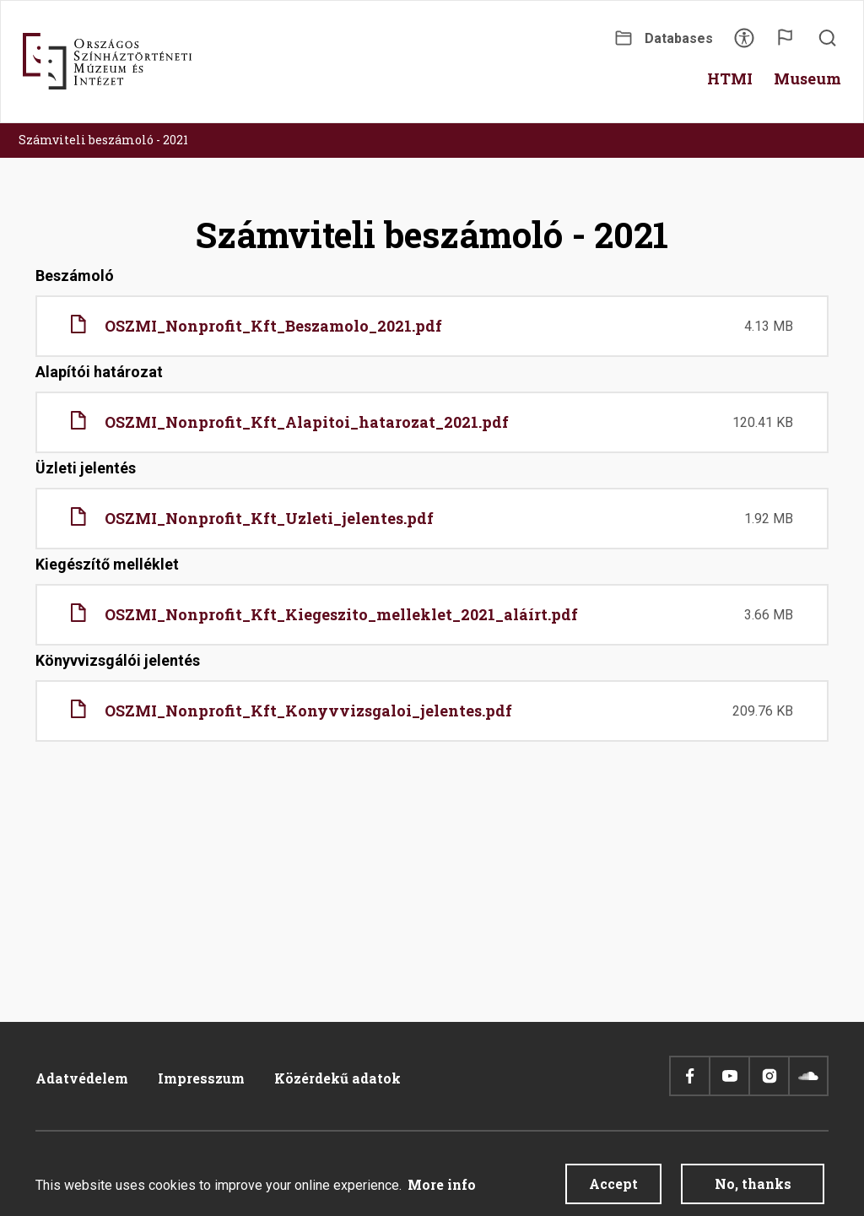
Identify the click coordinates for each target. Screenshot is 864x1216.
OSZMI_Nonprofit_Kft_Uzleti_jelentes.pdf (269, 518)
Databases (679, 38)
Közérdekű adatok (337, 1078)
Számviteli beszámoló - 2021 (103, 140)
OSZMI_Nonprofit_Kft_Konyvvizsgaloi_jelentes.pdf (308, 710)
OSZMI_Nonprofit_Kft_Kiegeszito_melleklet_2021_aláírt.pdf (341, 614)
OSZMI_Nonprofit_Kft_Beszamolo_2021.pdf (273, 326)
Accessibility (744, 43)
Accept (613, 1183)
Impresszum (201, 1078)
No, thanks (753, 1183)
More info (442, 1184)
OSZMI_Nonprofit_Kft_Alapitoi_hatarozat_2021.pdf (307, 422)
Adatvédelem (81, 1078)
